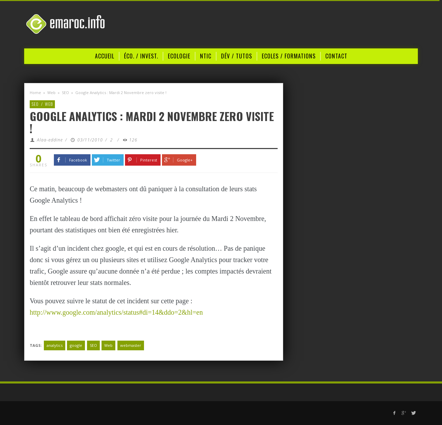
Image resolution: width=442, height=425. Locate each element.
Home (35, 92)
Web (51, 92)
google (76, 345)
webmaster (130, 345)
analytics (55, 345)
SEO (65, 92)
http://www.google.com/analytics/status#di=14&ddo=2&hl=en (116, 312)
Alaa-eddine (50, 140)
